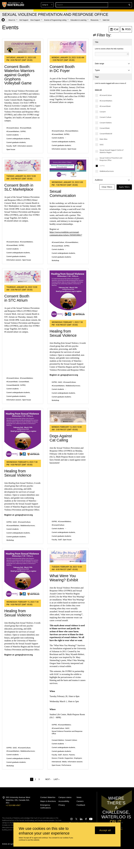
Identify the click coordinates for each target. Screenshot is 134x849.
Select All (98, 90)
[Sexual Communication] (68, 169)
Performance (66, 765)
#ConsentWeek (105, 106)
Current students (12, 135)
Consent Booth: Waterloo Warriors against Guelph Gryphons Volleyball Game (19, 75)
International (56, 762)
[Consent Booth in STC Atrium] (22, 276)
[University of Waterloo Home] (13, 4)
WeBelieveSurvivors (107, 171)
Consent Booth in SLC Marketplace (18, 187)
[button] (110, 4)
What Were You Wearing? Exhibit (64, 578)
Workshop (55, 260)
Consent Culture (105, 117)
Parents (72, 755)
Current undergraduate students (18, 139)
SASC (102, 145)
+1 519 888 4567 (13, 805)
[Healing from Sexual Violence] (68, 294)
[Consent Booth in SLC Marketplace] (22, 166)
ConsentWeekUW (106, 134)
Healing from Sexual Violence (63, 333)
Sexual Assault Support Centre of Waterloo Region (111, 151)
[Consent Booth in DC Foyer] (68, 47)
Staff (14, 146)
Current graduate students (16, 142)
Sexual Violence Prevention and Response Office (111, 159)
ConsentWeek (105, 128)
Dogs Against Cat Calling (61, 438)
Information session (25, 146)
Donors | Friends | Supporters (62, 758)
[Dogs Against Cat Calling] (68, 416)
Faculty (9, 146)
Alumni (65, 755)
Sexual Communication (63, 193)
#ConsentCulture (106, 95)
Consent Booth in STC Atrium (16, 298)
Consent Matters (106, 123)
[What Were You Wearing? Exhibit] (68, 556)
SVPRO (102, 166)
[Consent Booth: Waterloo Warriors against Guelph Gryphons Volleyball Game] (22, 47)
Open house (10, 149)
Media (64, 762)
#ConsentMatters (106, 101)
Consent (103, 112)
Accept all (105, 830)
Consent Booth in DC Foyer (62, 69)
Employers (78, 758)
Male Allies (103, 139)
